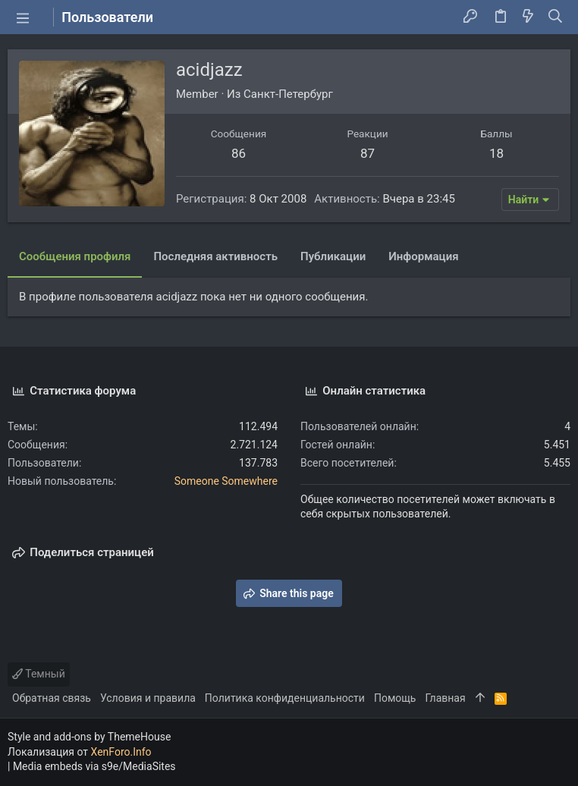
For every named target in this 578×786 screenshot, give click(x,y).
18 (496, 153)
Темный (38, 674)
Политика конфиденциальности (285, 698)
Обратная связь (51, 698)
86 (238, 153)
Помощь (395, 698)
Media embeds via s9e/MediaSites (94, 766)
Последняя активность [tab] (215, 256)
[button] (23, 17)
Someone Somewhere (226, 481)
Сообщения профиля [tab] (74, 256)
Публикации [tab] (333, 256)
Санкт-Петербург (288, 94)
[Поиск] (555, 17)
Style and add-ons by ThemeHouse (89, 737)
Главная (445, 698)
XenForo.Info (121, 752)
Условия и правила (148, 698)
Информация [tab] (423, 256)
